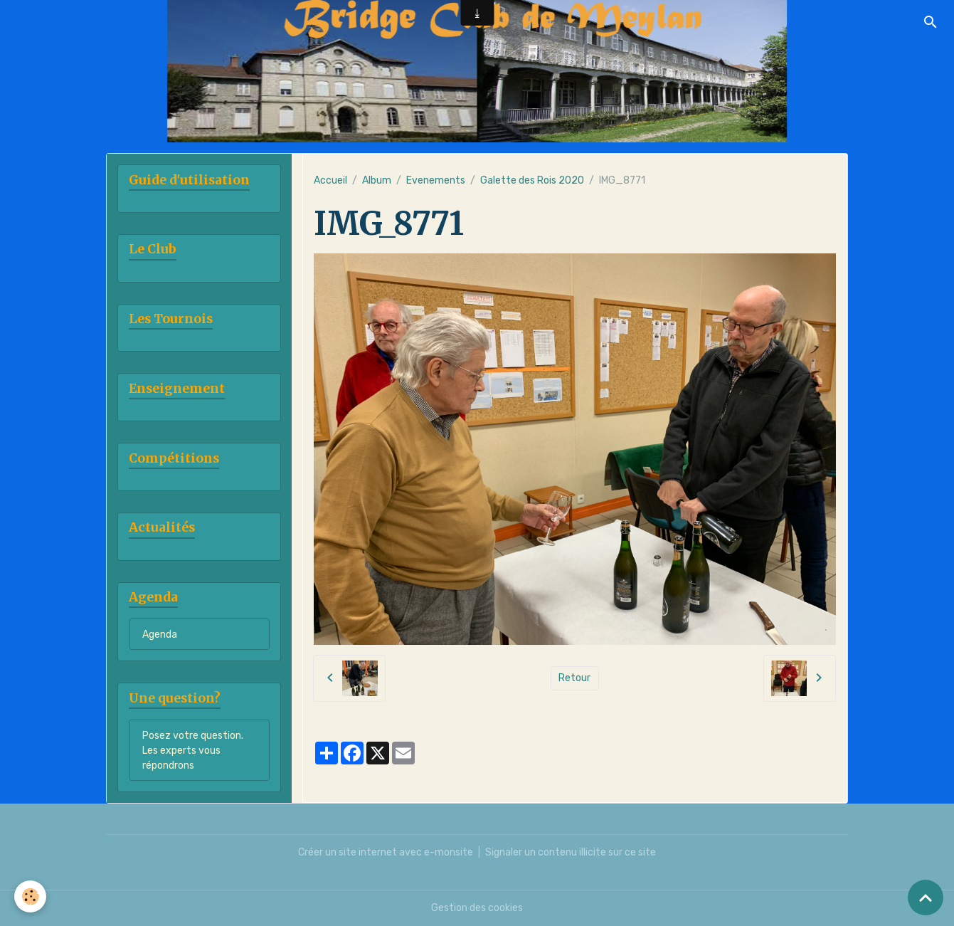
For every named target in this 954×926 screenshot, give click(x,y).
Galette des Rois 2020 (532, 180)
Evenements (435, 180)
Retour (574, 678)
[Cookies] (30, 896)
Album (376, 180)
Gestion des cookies (477, 908)
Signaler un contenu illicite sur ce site (570, 852)
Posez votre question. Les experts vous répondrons (192, 751)
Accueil (330, 180)
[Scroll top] (925, 897)
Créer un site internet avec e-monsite (385, 852)
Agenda (159, 634)
